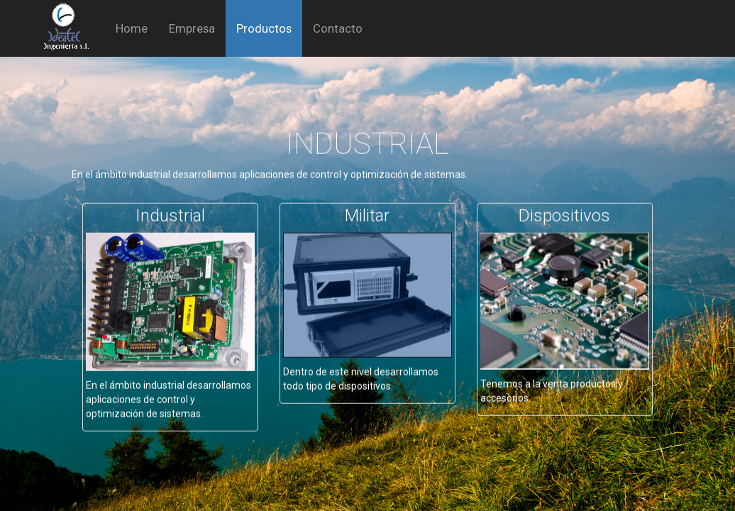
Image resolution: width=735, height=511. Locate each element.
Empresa (192, 28)
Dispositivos (564, 208)
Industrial (170, 208)
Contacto (338, 28)
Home (132, 28)
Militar (367, 208)
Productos (264, 28)
